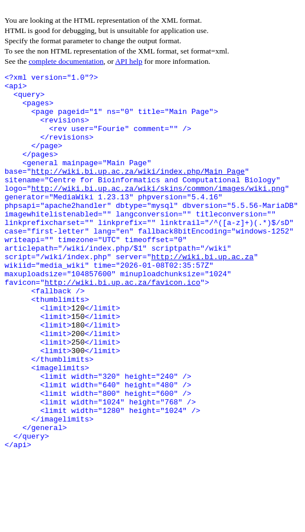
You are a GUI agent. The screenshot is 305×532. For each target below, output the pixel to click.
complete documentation (66, 61)
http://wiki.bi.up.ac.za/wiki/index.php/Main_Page (138, 191)
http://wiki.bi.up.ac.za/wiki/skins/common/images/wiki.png (158, 212)
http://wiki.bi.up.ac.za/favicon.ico (122, 325)
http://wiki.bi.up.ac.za (202, 294)
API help (129, 61)
